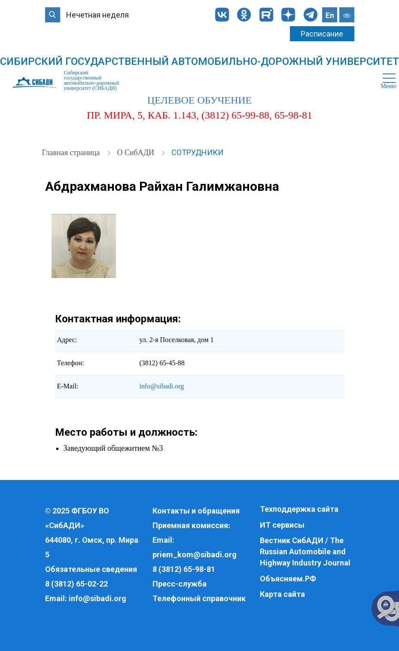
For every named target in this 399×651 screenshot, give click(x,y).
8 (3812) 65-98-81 (183, 569)
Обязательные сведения (91, 569)
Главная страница (72, 152)
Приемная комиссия (190, 525)
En (330, 15)
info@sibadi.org (162, 386)
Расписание (322, 33)
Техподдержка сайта (299, 508)
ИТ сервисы (282, 524)
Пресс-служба (179, 583)
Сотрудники (197, 152)
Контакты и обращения (196, 510)
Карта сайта (282, 594)
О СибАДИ (136, 152)
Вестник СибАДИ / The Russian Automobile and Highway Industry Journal (305, 551)
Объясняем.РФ (288, 578)
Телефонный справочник (199, 598)
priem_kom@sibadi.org (194, 554)
